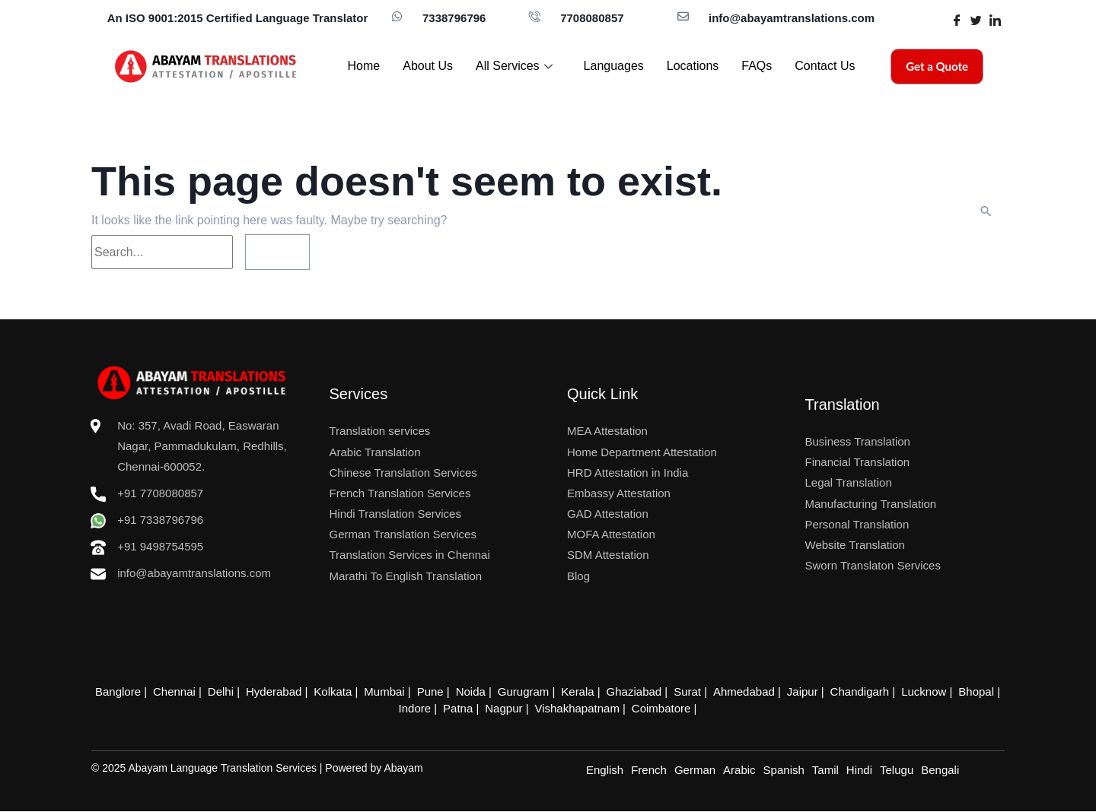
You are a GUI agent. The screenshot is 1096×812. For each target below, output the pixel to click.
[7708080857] (534, 16)
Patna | (463, 708)
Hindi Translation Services (395, 513)
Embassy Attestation (619, 493)
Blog (578, 575)
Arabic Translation (375, 452)
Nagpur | (506, 708)
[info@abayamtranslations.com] (683, 16)
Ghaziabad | (633, 691)
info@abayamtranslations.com (792, 17)
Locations (693, 65)
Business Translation (857, 441)
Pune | (437, 691)
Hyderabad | (287, 691)
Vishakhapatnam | (578, 708)
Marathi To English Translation (406, 575)
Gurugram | (527, 691)
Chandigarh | (849, 691)
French (649, 770)
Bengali (940, 770)
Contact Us (825, 65)
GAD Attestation (607, 513)
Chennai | (192, 691)
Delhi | (237, 691)
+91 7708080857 (160, 493)
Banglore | (138, 691)
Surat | (683, 691)
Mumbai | (394, 691)
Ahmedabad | (738, 691)
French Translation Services (400, 493)
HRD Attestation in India (627, 472)
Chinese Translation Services (403, 472)
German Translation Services (403, 534)
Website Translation (855, 544)
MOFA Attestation (611, 534)
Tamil (825, 770)
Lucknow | (911, 691)
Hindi (859, 770)
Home (364, 65)
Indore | (422, 708)
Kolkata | (345, 691)
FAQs (756, 65)
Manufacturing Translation (871, 503)
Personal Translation (857, 524)
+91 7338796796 (147, 519)
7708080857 (591, 17)
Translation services (380, 430)
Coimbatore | (660, 708)
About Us (428, 65)
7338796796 (454, 17)
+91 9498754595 (160, 546)
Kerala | (578, 691)
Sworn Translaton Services (873, 565)
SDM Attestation (608, 554)
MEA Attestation (607, 430)
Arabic (739, 770)
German (694, 770)
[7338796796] (397, 16)
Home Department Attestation (642, 452)
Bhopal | (962, 691)
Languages (614, 65)
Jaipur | (794, 691)
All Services (516, 65)
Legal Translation (848, 482)
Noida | (476, 691)
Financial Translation (857, 461)
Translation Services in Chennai (410, 554)
